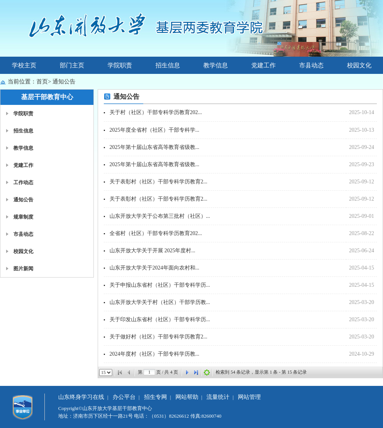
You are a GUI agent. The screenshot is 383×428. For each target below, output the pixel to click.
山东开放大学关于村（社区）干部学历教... (160, 302)
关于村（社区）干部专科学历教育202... (156, 112)
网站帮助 (186, 397)
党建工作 (263, 65)
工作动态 (23, 182)
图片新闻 (23, 268)
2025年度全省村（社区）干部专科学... (155, 130)
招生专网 (155, 397)
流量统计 (217, 397)
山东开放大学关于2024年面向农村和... (155, 268)
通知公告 (63, 81)
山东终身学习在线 (81, 397)
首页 (42, 81)
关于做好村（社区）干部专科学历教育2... (159, 337)
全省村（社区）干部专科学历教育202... (156, 233)
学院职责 (120, 65)
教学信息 (215, 65)
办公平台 (124, 397)
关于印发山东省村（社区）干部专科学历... (160, 319)
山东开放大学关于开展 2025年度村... (152, 250)
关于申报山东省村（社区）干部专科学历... (160, 285)
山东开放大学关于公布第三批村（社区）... (160, 216)
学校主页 (24, 65)
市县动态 (311, 65)
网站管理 (249, 397)
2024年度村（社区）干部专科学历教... (155, 354)
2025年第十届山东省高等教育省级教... (155, 147)
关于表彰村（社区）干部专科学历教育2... (159, 182)
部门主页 (72, 65)
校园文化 (359, 65)
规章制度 (23, 217)
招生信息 (167, 65)
